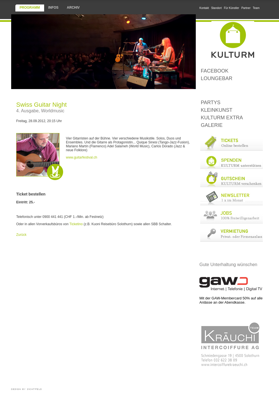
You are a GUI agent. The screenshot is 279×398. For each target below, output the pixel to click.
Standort (216, 8)
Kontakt (204, 8)
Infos (53, 8)
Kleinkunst (216, 110)
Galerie (212, 125)
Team (256, 8)
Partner (246, 8)
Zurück (21, 235)
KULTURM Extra (222, 117)
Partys (210, 102)
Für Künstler (231, 8)
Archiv (73, 8)
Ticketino (76, 224)
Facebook (214, 71)
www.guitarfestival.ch (81, 157)
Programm (30, 8)
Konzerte (231, 90)
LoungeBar (216, 78)
